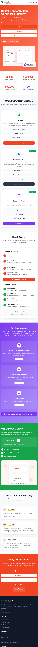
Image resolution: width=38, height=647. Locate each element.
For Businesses (5, 625)
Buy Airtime (4, 635)
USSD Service (5, 627)
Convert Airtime (5, 640)
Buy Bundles (4, 637)
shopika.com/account (16, 257)
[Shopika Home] (6, 2)
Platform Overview (6, 619)
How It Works (5, 622)
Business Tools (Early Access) (9, 642)
